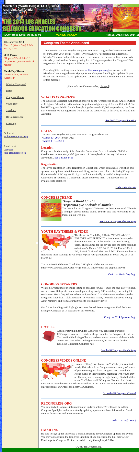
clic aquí (104, 86)
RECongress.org (14, 116)
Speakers (11, 110)
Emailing (11, 123)
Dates (9, 90)
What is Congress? (16, 84)
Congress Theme (15, 97)
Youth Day (12, 103)
